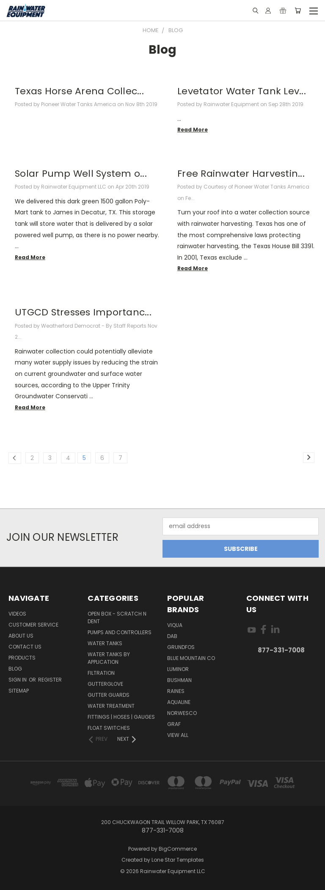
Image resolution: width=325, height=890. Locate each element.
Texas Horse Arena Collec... (79, 91)
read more (192, 129)
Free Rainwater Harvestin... (241, 173)
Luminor (178, 669)
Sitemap (18, 690)
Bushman (179, 680)
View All (177, 735)
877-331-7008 (281, 650)
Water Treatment (111, 705)
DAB (172, 636)
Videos (17, 613)
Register (50, 679)
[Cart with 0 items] (297, 10)
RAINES (176, 691)
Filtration (101, 672)
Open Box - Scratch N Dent (117, 617)
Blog (15, 668)
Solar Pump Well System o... (81, 173)
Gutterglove (105, 683)
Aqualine (178, 702)
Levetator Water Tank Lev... (241, 91)
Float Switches (109, 727)
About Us (20, 635)
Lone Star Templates (177, 859)
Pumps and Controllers (119, 632)
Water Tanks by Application (109, 658)
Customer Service (33, 624)
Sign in (18, 679)
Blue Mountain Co (191, 658)
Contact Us (24, 646)
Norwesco (182, 713)
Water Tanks (105, 643)
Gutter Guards (108, 694)
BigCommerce (178, 848)
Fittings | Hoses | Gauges (121, 716)
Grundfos (181, 647)
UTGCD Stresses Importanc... (83, 312)
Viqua (174, 625)
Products (22, 657)
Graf (174, 724)
